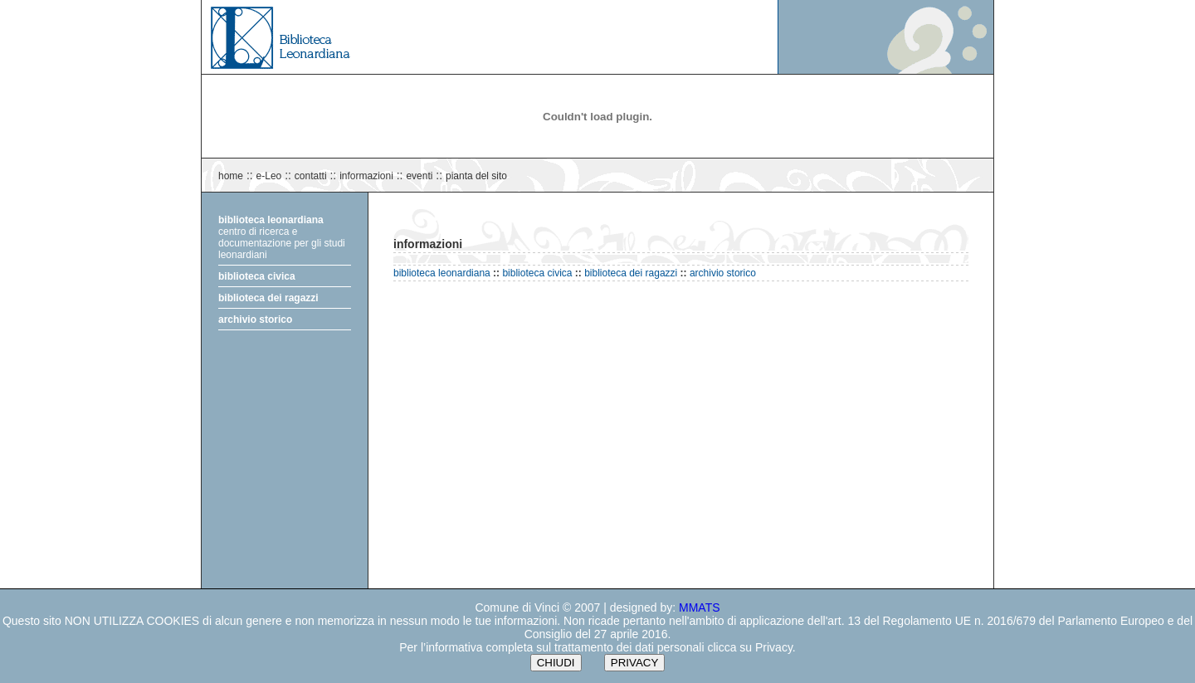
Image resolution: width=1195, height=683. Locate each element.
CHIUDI (556, 662)
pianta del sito (476, 176)
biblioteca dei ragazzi (268, 298)
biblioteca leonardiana (441, 273)
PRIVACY (635, 662)
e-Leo (269, 176)
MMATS (699, 607)
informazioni (366, 176)
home (230, 176)
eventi (419, 176)
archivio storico (255, 319)
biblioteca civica (256, 276)
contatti (311, 176)
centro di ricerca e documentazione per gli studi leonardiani (281, 237)
